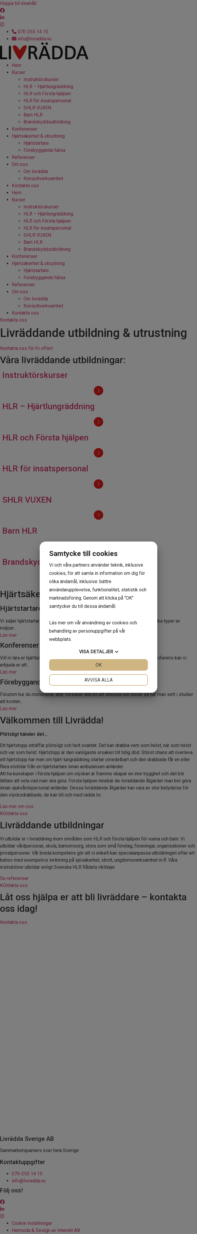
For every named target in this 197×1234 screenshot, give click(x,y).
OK (99, 665)
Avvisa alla (98, 680)
